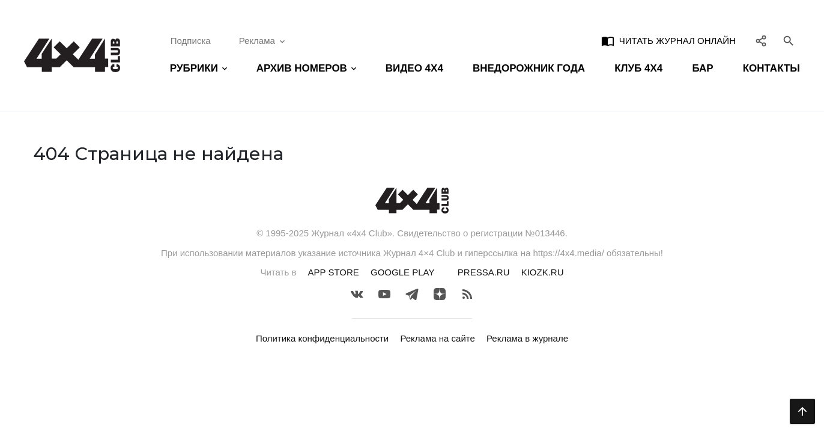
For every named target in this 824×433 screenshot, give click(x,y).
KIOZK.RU (542, 272)
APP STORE (333, 272)
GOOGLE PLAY (402, 272)
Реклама (263, 40)
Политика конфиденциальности (322, 338)
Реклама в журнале (527, 338)
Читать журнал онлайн (668, 41)
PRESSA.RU (484, 272)
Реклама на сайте (437, 338)
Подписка (191, 40)
